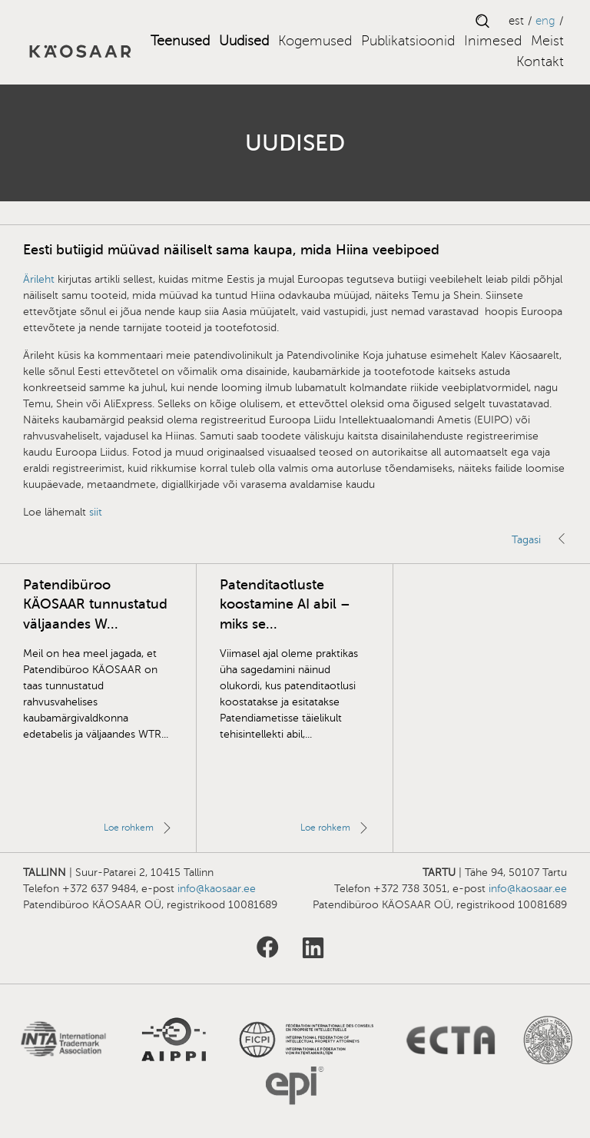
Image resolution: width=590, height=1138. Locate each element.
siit (95, 512)
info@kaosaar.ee (216, 888)
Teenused (180, 40)
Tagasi (526, 540)
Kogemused (315, 40)
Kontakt (540, 61)
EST (516, 21)
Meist (547, 40)
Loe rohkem (129, 827)
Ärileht (39, 279)
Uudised (244, 40)
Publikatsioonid (408, 40)
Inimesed (493, 40)
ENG (545, 21)
